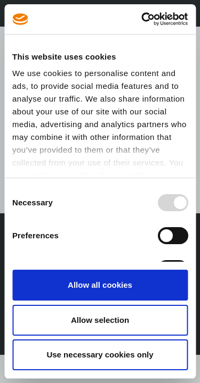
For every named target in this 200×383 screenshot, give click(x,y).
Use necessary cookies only (99, 354)
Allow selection (100, 319)
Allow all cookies (100, 284)
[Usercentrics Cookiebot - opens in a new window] (142, 19)
